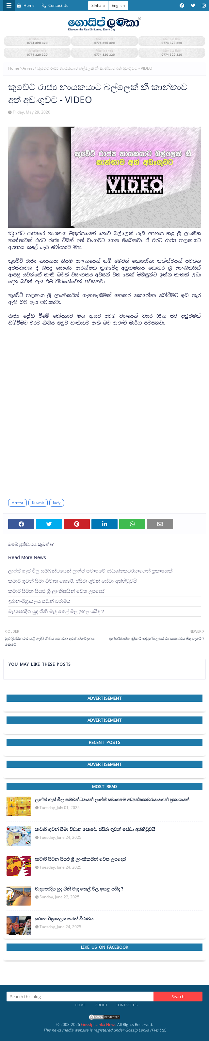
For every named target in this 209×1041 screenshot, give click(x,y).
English (118, 5)
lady (56, 502)
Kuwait (38, 502)
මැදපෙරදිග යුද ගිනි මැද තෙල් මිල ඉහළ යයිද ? (56, 611)
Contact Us (54, 5)
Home (25, 5)
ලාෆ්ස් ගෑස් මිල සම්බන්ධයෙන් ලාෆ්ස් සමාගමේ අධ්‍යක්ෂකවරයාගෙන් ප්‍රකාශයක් (90, 570)
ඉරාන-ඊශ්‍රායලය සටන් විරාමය (39, 601)
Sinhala (98, 5)
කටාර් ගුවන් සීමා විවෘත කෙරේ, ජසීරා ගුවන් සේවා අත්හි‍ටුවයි (72, 581)
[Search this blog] (80, 996)
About (101, 1004)
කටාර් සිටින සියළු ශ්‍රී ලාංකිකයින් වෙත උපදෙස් (56, 591)
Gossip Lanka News (98, 1024)
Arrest (28, 68)
